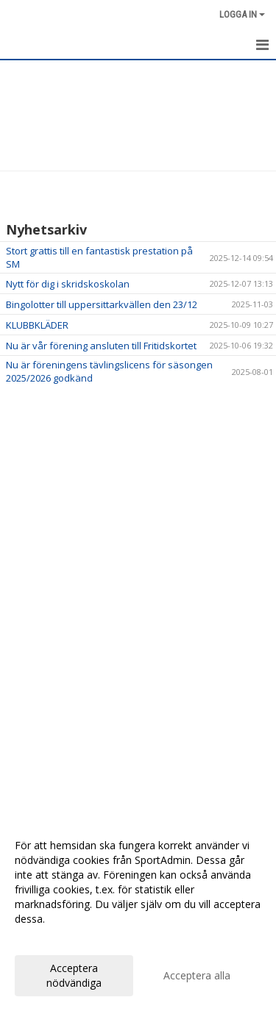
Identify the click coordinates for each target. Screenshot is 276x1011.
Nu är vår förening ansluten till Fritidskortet (101, 345)
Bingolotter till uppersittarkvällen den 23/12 (101, 304)
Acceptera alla (196, 975)
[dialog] (138, 913)
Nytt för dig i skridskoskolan (68, 283)
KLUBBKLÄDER (37, 325)
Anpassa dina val (54, 938)
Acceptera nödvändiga (74, 975)
